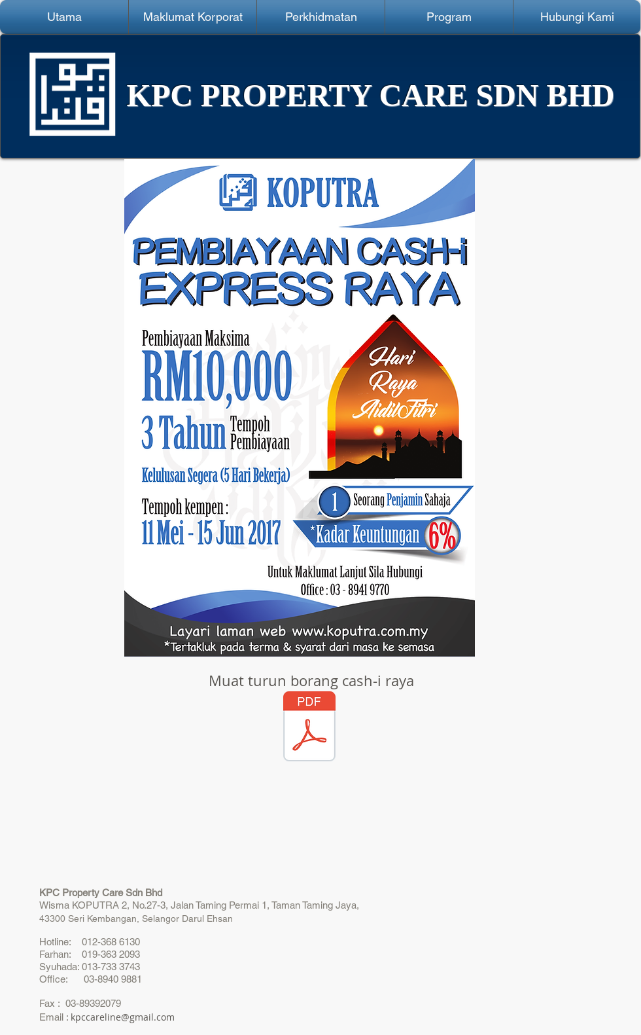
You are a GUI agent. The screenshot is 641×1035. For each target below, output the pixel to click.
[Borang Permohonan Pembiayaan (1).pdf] (309, 728)
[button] (192, 17)
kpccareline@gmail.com (123, 1017)
